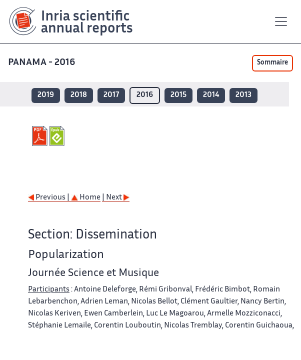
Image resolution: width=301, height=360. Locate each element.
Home (85, 197)
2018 (78, 95)
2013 (244, 95)
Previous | (49, 197)
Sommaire (272, 63)
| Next (116, 197)
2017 (111, 95)
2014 (211, 95)
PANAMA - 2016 (42, 62)
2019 (46, 95)
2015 (178, 95)
